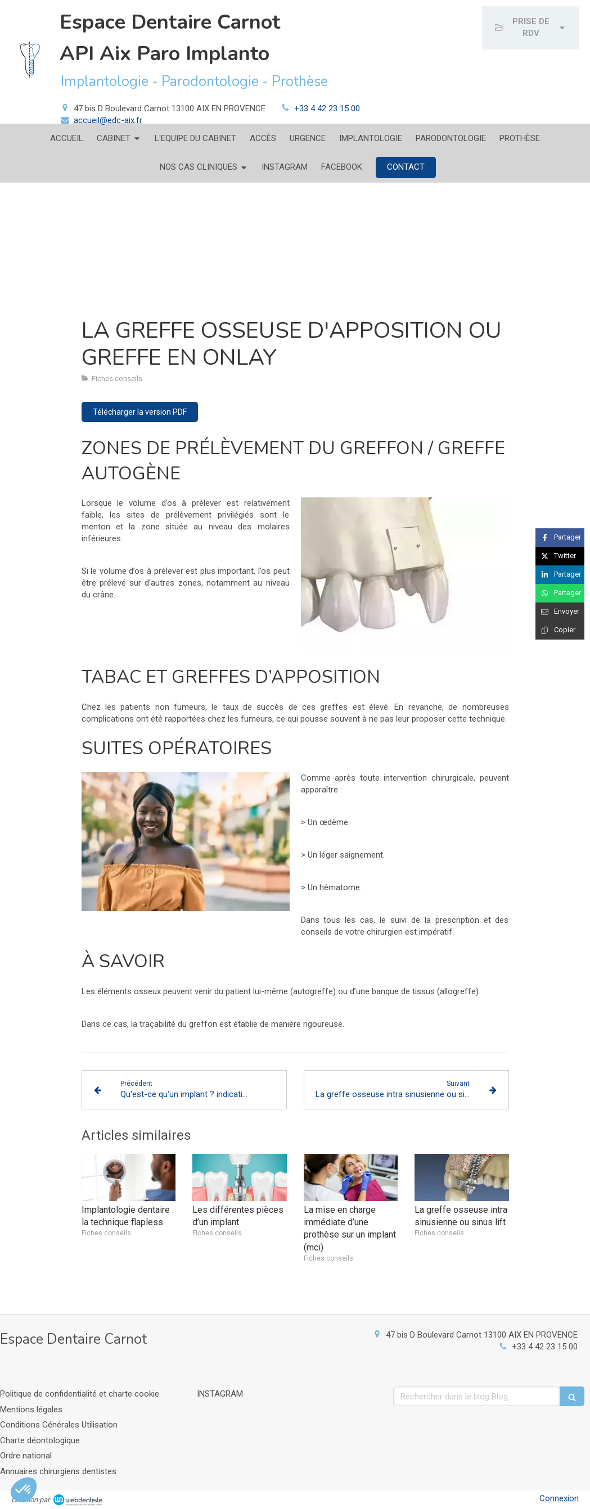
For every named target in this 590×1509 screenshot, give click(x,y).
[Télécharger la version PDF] (140, 412)
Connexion (559, 1498)
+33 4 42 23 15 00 (327, 108)
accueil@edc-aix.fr (108, 120)
